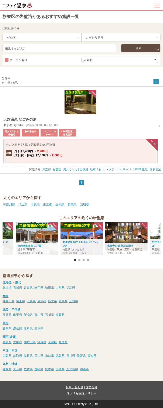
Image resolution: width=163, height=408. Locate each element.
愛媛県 (81, 355)
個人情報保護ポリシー (81, 393)
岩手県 (38, 287)
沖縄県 (84, 369)
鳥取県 (17, 355)
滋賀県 (41, 342)
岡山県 (38, 355)
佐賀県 (28, 369)
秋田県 (49, 287)
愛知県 (17, 328)
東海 (5, 323)
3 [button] (84, 260)
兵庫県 (7, 342)
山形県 (60, 287)
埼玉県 (22, 204)
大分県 (17, 369)
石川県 (49, 314)
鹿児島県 (72, 369)
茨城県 (84, 204)
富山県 (38, 314)
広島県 (7, 355)
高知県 (91, 355)
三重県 (38, 328)
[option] (81, 239)
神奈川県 (9, 204)
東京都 (46, 169)
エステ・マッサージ (118, 169)
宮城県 (17, 287)
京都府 (52, 342)
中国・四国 (10, 350)
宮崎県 (60, 369)
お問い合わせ (74, 387)
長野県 (7, 314)
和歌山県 (30, 342)
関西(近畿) (9, 336)
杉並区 (57, 169)
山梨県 (17, 314)
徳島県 (60, 355)
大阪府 (17, 342)
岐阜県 (28, 328)
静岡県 (7, 328)
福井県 (60, 314)
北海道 (7, 282)
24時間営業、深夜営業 (147, 169)
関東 (5, 296)
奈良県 (63, 342)
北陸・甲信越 (11, 309)
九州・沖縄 (10, 364)
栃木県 (59, 204)
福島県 (70, 287)
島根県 (28, 355)
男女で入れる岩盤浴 (75, 169)
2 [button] (79, 260)
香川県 (70, 355)
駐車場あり (97, 169)
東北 (18, 282)
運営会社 (91, 387)
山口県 (49, 355)
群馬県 (72, 204)
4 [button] (88, 260)
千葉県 (35, 204)
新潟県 (28, 314)
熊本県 (49, 369)
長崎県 (38, 369)
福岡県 (7, 369)
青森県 (28, 287)
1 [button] (75, 260)
